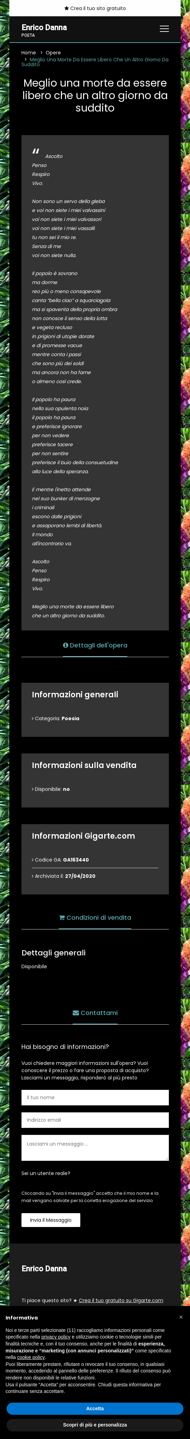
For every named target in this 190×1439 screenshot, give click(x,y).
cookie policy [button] (31, 1357)
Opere (53, 52)
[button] (181, 1317)
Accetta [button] (95, 1408)
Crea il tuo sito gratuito (95, 8)
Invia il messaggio (51, 1220)
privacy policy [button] (56, 1337)
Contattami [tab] (95, 1012)
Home (28, 52)
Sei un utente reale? (45, 1173)
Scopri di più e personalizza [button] (95, 1425)
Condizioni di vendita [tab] (95, 917)
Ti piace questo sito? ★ (92, 1300)
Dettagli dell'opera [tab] (95, 645)
